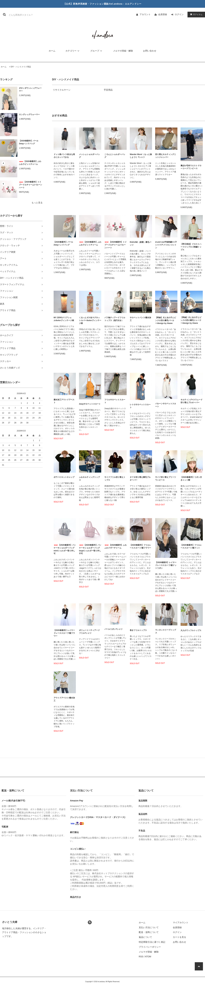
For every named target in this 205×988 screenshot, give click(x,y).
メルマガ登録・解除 (123, 51)
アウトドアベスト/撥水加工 (64, 699)
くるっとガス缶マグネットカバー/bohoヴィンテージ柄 (90, 320)
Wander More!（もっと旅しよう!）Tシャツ (141, 155)
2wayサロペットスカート (90, 404)
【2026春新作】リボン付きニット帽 (191, 478)
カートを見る (179, 937)
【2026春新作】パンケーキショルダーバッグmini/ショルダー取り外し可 (65, 549)
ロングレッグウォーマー (29, 114)
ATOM (148, 956)
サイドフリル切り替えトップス (114, 478)
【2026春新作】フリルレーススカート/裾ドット (191, 546)
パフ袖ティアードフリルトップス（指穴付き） (114, 319)
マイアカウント (180, 922)
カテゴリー (72, 51)
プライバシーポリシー (150, 947)
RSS (141, 956)
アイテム (195, 14)
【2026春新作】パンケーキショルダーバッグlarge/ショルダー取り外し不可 (90, 549)
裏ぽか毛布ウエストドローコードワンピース (191, 167)
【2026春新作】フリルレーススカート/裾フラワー (140, 546)
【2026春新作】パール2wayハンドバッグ (28, 142)
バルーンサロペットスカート (165, 405)
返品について (145, 937)
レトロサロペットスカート (140, 406)
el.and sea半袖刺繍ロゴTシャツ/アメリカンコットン (166, 245)
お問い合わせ (149, 51)
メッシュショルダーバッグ (89, 155)
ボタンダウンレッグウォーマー (30, 89)
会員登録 (162, 14)
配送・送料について (149, 932)
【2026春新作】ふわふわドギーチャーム (115, 546)
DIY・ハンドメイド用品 (21, 67)
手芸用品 (108, 90)
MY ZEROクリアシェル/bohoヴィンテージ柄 (64, 319)
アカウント (145, 14)
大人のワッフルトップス (191, 630)
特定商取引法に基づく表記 (152, 942)
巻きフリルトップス (138, 630)
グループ (96, 51)
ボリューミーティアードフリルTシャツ (89, 631)
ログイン (179, 14)
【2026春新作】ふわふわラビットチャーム (30, 162)
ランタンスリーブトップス (165, 631)
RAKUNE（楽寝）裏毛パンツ (140, 243)
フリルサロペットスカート (114, 401)
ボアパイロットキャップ (64, 477)
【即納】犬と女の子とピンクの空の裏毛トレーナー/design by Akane (191, 320)
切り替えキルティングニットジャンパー (165, 155)
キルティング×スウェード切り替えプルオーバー (191, 401)
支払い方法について (149, 927)
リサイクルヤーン (61, 90)
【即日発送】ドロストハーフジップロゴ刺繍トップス (191, 247)
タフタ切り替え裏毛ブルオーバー (140, 478)
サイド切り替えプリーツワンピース (165, 478)
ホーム (52, 51)
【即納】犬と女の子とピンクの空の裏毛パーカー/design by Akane (165, 320)
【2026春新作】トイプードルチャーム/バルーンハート (30, 185)
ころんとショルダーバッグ (114, 155)
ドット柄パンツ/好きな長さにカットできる (64, 155)
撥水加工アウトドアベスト (64, 401)
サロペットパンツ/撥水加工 (140, 319)
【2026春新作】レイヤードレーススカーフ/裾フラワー (64, 633)
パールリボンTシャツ (113, 629)
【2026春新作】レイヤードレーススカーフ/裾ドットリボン (165, 565)
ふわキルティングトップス (89, 478)
